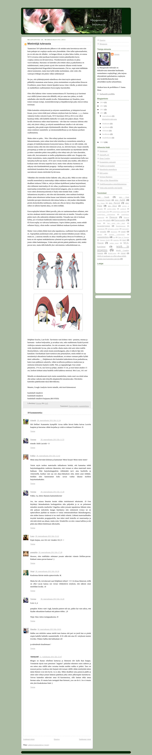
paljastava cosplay (113, 229)
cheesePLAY (104, 155)
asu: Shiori (112, 206)
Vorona (33, 440)
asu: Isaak (103, 197)
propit (123, 232)
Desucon (113, 217)
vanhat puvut (114, 243)
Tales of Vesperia (123, 237)
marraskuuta (107, 116)
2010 (102, 142)
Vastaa (32, 431)
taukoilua (116, 240)
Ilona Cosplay (105, 158)
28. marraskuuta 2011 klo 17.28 (50, 552)
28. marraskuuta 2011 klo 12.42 (48, 456)
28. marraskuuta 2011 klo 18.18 (47, 571)
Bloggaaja (103, 44)
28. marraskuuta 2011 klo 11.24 (49, 420)
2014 (102, 102)
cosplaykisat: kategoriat (119, 211)
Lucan (80, 113)
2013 (102, 106)
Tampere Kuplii (105, 240)
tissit (124, 240)
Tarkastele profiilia (107, 94)
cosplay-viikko (111, 209)
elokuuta (105, 131)
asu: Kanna (101, 203)
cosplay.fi (123, 209)
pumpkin (34, 552)
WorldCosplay (112, 253)
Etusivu (57, 739)
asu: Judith (120, 200)
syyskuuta (106, 127)
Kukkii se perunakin (107, 166)
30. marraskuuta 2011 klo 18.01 (49, 629)
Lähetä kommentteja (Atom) (38, 745)
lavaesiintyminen (103, 226)
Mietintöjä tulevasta (109, 119)
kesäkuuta (106, 134)
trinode (33, 420)
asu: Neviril (114, 203)
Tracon (100, 243)
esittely (108, 220)
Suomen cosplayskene (117, 234)
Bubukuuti (103, 151)
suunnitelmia (84, 406)
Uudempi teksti (28, 739)
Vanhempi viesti (85, 739)
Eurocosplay (73, 406)
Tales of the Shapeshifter (109, 180)
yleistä (123, 253)
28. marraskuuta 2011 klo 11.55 (52, 440)
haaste (99, 223)
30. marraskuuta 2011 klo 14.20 (52, 599)
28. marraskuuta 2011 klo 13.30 (52, 492)
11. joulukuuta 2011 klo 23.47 (50, 657)
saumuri (99, 234)
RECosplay (104, 173)
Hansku (33, 629)
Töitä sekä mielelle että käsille (111, 188)
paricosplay (125, 229)
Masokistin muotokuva (108, 169)
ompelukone (101, 229)
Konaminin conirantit (108, 162)
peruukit (103, 232)
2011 (102, 113)
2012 (102, 110)
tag (114, 237)
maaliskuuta (107, 138)
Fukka (32, 456)
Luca (32, 536)
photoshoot (114, 231)
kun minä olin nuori (116, 223)
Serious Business (106, 177)
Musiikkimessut (120, 226)
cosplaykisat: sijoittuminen (106, 214)
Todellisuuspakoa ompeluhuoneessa (113, 184)
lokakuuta (106, 124)
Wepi (32, 571)
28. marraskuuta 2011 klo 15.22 (47, 536)
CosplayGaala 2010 (103, 211)
